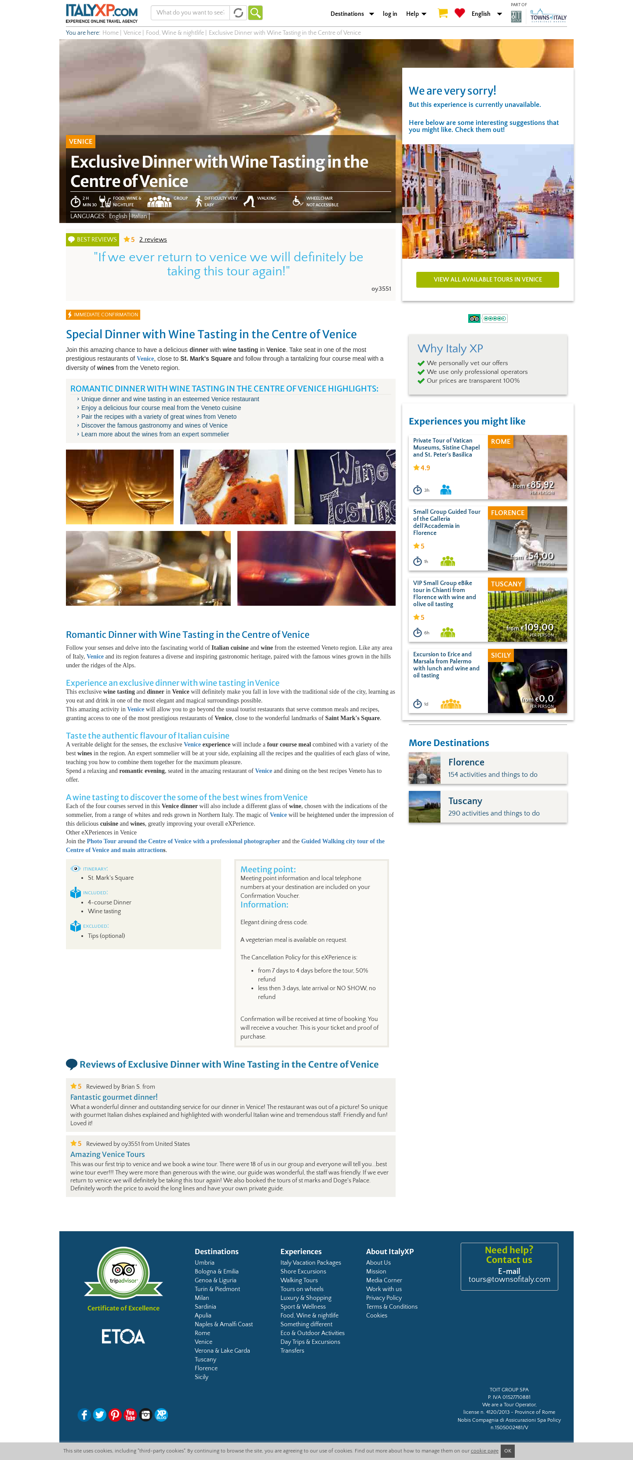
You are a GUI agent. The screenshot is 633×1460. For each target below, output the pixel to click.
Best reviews (97, 239)
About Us (378, 1262)
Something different (306, 1324)
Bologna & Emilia (217, 1271)
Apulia (203, 1315)
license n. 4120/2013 (486, 1412)
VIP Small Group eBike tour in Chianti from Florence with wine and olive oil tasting (444, 594)
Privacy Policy (384, 1298)
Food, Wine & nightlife (309, 1315)
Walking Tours (299, 1280)
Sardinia (205, 1306)
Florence (206, 1368)
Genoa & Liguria (215, 1280)
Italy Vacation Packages (310, 1262)
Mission (376, 1271)
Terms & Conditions (392, 1306)
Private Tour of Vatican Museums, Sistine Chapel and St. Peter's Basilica (446, 447)
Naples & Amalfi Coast (224, 1324)
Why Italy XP (450, 348)
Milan (202, 1298)
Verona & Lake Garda (222, 1350)
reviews (153, 239)
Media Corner (384, 1280)
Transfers (292, 1350)
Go (255, 12)
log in (390, 14)
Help (412, 14)
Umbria (205, 1262)
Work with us (384, 1289)
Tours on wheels (302, 1289)
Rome (202, 1333)
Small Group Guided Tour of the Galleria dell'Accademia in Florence (446, 523)
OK (507, 1451)
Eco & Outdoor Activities (312, 1333)
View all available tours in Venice (488, 279)
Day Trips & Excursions (310, 1342)
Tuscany (205, 1359)
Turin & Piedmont (217, 1289)
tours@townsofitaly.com (509, 1279)
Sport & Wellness (303, 1306)
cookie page (484, 1451)
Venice (192, 744)
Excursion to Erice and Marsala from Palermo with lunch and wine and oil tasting (446, 665)
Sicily (201, 1377)
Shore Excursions (303, 1271)
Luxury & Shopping (305, 1298)
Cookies (376, 1315)
